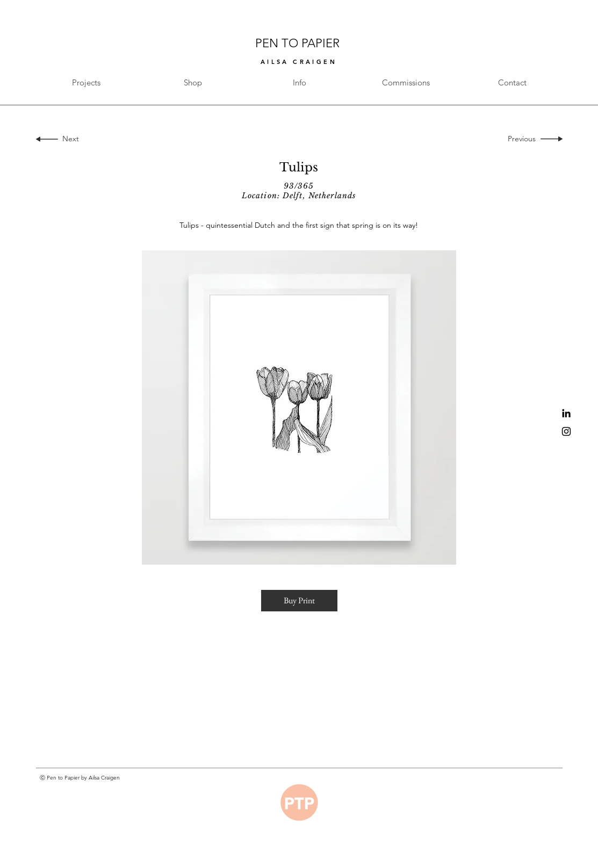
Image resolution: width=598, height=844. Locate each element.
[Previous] (524, 139)
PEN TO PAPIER (299, 43)
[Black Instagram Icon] (566, 431)
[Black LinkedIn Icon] (566, 413)
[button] (299, 600)
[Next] (68, 139)
